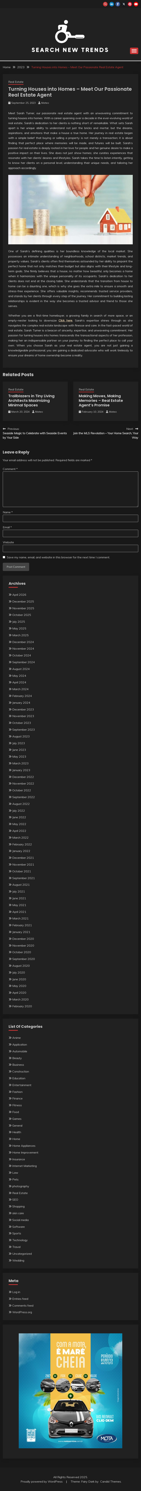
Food (15, 1112)
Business (18, 1064)
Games (16, 1119)
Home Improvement (25, 1152)
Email (7, 527)
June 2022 (19, 817)
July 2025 (18, 621)
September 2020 (23, 959)
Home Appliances (23, 1145)
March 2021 (20, 918)
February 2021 (22, 925)
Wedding (18, 1260)
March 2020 (20, 999)
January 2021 (21, 932)
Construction (20, 1071)
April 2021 (19, 912)
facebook (117, 4)
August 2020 (21, 965)
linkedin (111, 4)
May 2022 (19, 824)
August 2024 (21, 669)
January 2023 (21, 770)
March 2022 (20, 837)
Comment (10, 469)
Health (16, 1132)
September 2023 (23, 729)
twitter (124, 4)
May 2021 (19, 905)
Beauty (17, 1058)
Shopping (18, 1206)
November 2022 (23, 783)
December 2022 (23, 777)
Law (15, 1172)
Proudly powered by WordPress (42, 1481)
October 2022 (21, 790)
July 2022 (18, 810)
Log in (16, 1292)
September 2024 (23, 662)
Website (8, 542)
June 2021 (19, 898)
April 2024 (19, 682)
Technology (20, 1240)
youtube (136, 4)
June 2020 (19, 979)
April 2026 (19, 594)
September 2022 (23, 797)
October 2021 (21, 871)
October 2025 (21, 615)
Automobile (19, 1051)
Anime (16, 1038)
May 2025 (19, 628)
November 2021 (23, 864)
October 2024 (21, 655)
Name (8, 512)
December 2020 (23, 939)
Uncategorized (22, 1253)
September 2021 (23, 878)
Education (18, 1078)
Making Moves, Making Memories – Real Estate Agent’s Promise (101, 400)
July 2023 (18, 743)
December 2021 (23, 858)
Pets (15, 1179)
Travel (16, 1247)
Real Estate (16, 82)
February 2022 (22, 844)
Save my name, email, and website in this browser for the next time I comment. (58, 557)
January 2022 (21, 851)
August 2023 (21, 736)
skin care (18, 1213)
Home (16, 1139)
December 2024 (23, 642)
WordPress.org (22, 1312)
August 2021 (21, 884)
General (17, 1125)
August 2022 (21, 804)
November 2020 (23, 945)
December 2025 (23, 601)
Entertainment (21, 1085)
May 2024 (19, 675)
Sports (16, 1233)
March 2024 (20, 689)
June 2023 (19, 750)
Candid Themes (110, 1481)
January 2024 (21, 702)
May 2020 (19, 986)
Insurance (18, 1159)
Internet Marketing (24, 1166)
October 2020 (21, 952)
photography (20, 1186)
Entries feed (20, 1299)
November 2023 (23, 716)
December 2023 (23, 709)
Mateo (45, 102)
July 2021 (18, 891)
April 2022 (19, 831)
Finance (17, 1098)
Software (18, 1227)
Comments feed (22, 1305)
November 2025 (23, 608)
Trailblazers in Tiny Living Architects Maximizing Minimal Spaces (31, 400)
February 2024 (22, 696)
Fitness (17, 1105)
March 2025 (20, 635)
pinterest (130, 4)
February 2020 (22, 1006)
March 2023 (20, 763)
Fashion (17, 1092)
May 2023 (19, 756)
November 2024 (23, 648)
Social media (20, 1220)
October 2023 (21, 723)
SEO (15, 1199)
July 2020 (18, 972)
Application (19, 1044)
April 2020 (19, 992)
